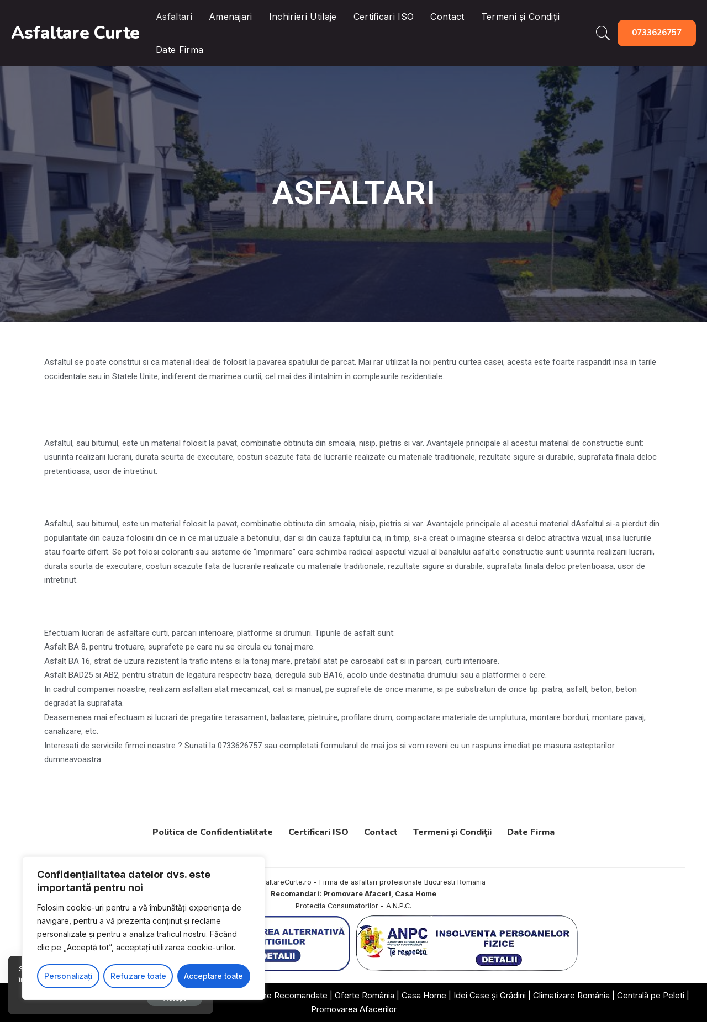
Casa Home (415, 894)
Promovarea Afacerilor (354, 1009)
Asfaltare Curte (75, 33)
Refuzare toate (138, 976)
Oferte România (364, 995)
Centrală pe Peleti (650, 995)
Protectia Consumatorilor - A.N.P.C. (353, 906)
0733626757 (657, 32)
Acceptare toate (214, 976)
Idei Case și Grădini (489, 995)
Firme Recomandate (289, 995)
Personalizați (68, 976)
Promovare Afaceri (357, 894)
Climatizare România (571, 995)
